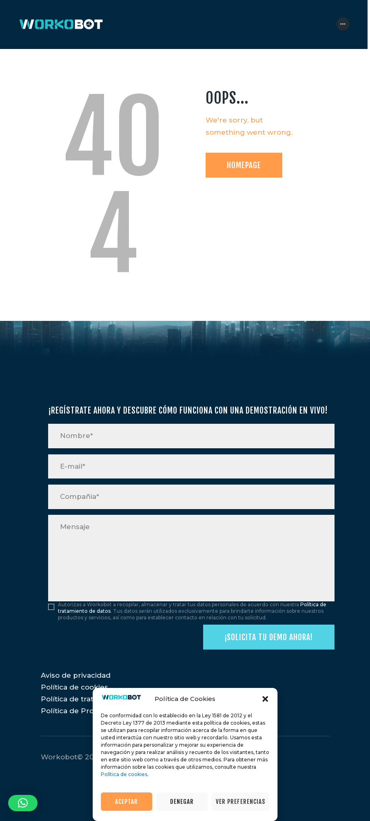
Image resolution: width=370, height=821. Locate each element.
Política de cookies (124, 774)
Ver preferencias (240, 801)
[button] (265, 699)
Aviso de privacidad (76, 675)
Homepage (244, 165)
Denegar (182, 801)
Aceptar (126, 801)
